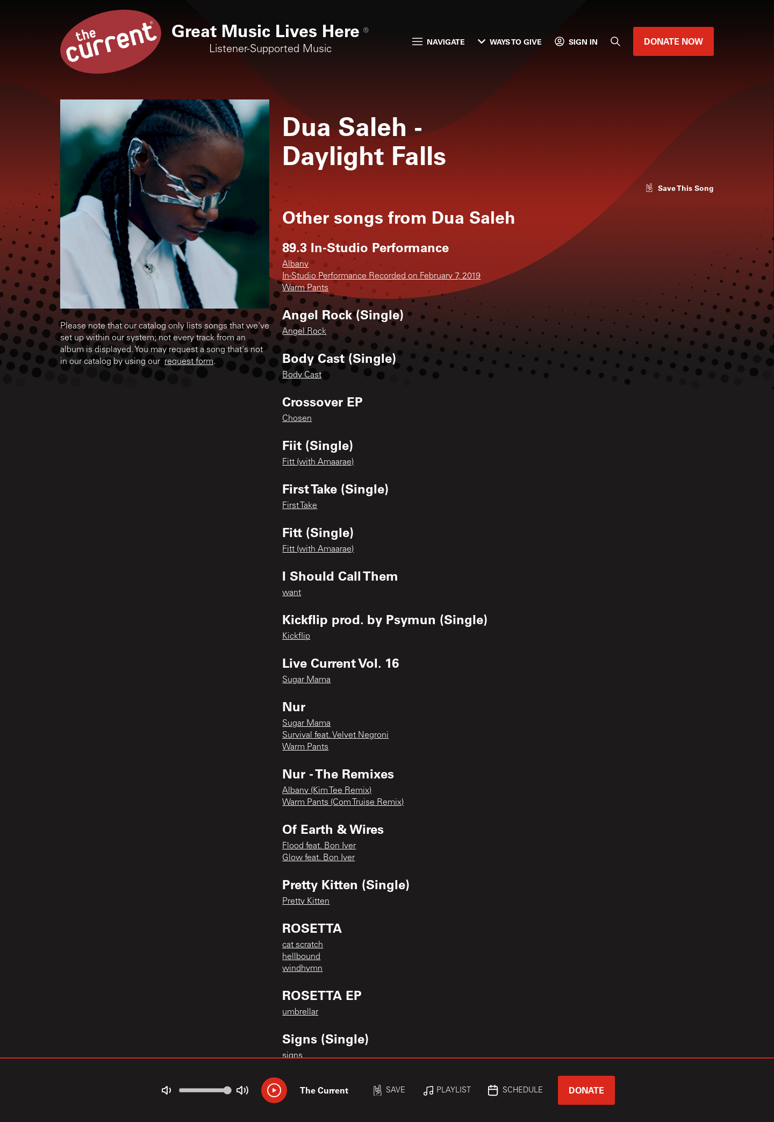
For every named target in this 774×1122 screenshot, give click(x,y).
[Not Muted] (166, 1090)
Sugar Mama (306, 680)
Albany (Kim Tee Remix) (326, 791)
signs (292, 1056)
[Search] (615, 41)
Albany (295, 264)
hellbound (301, 957)
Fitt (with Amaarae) (318, 462)
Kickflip (296, 636)
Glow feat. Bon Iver (318, 858)
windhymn (302, 968)
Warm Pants (305, 288)
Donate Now (673, 41)
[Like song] (679, 188)
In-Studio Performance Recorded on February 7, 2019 (381, 276)
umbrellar (300, 1012)
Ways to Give (510, 42)
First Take (299, 506)
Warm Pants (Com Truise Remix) (343, 802)
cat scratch (302, 945)
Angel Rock (304, 331)
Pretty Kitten (305, 901)
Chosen (297, 419)
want (291, 593)
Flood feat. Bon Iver (319, 846)
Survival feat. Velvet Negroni (335, 735)
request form (188, 362)
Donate (586, 1090)
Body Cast (301, 375)
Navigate (438, 42)
